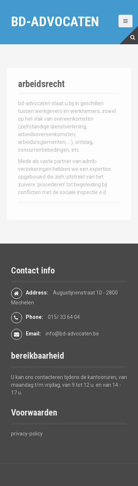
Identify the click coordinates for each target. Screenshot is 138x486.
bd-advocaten (55, 22)
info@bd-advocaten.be (72, 334)
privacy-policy (27, 434)
